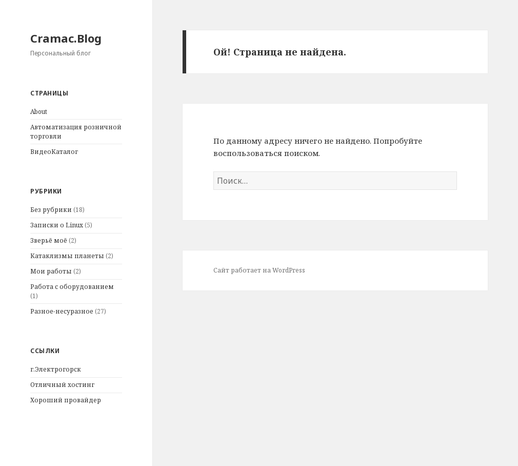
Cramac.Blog (66, 38)
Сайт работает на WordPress (259, 270)
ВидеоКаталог (54, 151)
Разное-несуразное (61, 311)
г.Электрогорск (55, 369)
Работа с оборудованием (72, 286)
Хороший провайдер (65, 400)
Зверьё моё (48, 240)
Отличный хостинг (62, 384)
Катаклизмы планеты (67, 255)
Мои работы (51, 271)
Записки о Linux (56, 225)
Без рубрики (51, 209)
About (38, 111)
